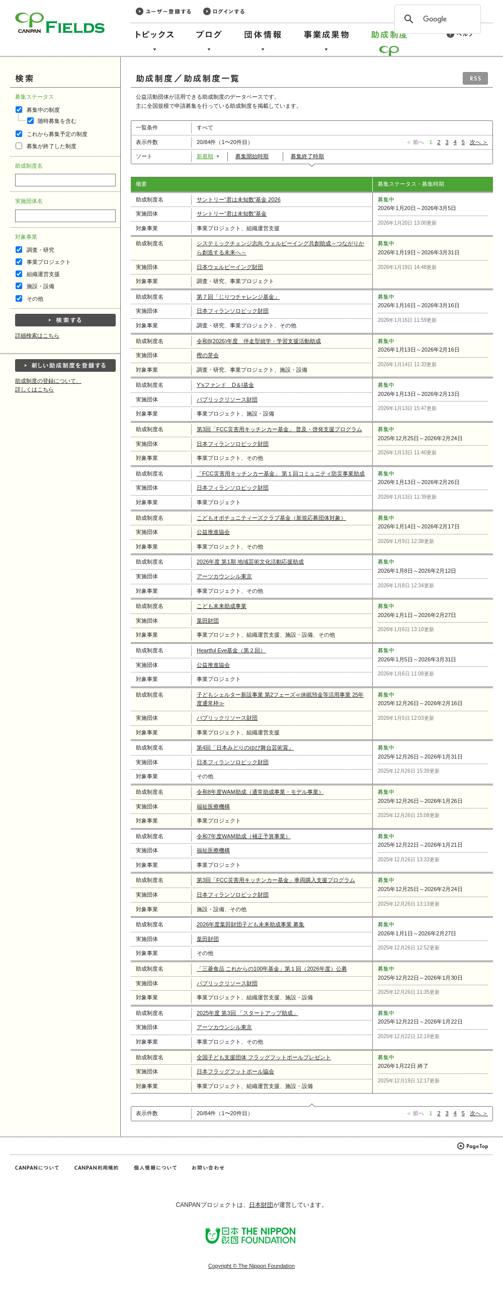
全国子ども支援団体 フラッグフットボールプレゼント (264, 1057)
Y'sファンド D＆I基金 (225, 385)
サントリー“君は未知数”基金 (232, 214)
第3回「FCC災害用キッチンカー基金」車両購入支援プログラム (276, 880)
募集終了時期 (310, 156)
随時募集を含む (57, 121)
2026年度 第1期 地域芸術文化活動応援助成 (250, 562)
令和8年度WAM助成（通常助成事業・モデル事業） (260, 792)
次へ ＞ (479, 142)
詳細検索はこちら (37, 335)
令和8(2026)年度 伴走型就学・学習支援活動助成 (259, 341)
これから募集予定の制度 (57, 134)
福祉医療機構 (213, 806)
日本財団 (261, 1204)
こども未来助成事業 (221, 606)
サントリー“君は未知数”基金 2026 (239, 199)
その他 (35, 299)
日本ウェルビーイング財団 (230, 267)
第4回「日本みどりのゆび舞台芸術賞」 (245, 747)
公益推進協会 (213, 532)
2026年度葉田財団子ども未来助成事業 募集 (251, 924)
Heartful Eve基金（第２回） (231, 650)
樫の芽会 (208, 355)
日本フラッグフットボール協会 (235, 1071)
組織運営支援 (43, 274)
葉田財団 (208, 621)
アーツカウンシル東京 (224, 576)
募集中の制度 (43, 110)
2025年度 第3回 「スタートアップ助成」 (247, 1013)
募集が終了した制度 (51, 146)
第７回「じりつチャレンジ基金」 (238, 297)
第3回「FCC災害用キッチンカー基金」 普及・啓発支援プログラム (279, 429)
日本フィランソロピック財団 (233, 311)
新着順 (208, 156)
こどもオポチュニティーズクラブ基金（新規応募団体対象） (271, 518)
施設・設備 (40, 286)
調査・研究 (40, 250)
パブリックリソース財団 (227, 399)
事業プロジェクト (49, 262)
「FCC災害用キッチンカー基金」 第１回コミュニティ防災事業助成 (281, 473)
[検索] (436, 19)
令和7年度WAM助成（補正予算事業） (244, 836)
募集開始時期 (255, 156)
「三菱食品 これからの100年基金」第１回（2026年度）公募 (272, 969)
